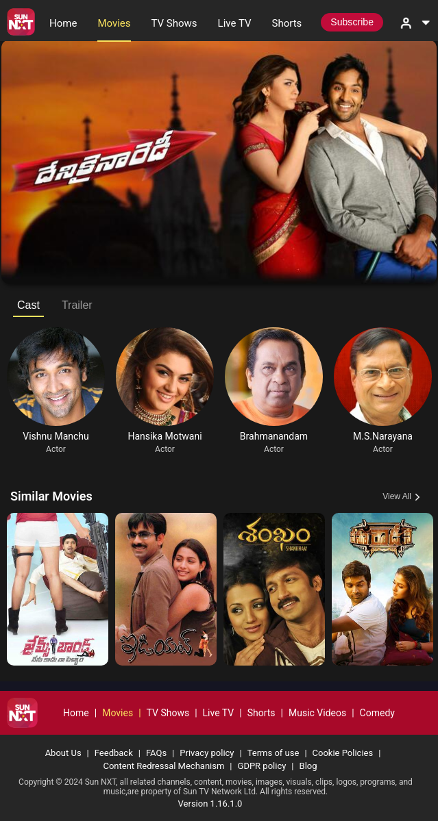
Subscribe (352, 21)
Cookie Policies (343, 753)
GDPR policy (262, 766)
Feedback (114, 753)
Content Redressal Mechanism (163, 766)
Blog (308, 766)
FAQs (156, 753)
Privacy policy (207, 753)
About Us (63, 753)
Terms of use (273, 753)
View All (396, 496)
